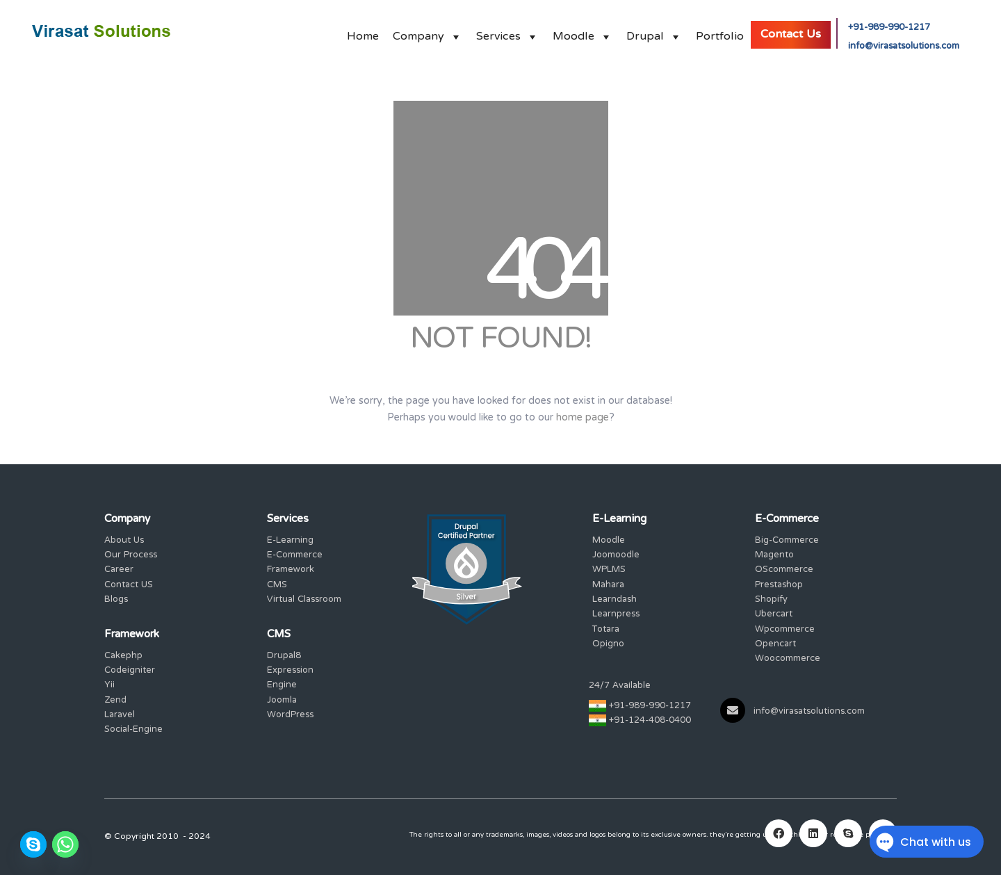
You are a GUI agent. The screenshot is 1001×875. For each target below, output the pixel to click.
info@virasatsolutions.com (903, 47)
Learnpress (616, 614)
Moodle (582, 33)
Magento (774, 555)
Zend (115, 701)
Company (427, 33)
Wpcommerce (785, 630)
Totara (605, 630)
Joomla (282, 701)
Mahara (608, 585)
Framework (290, 570)
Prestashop (779, 585)
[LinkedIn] (813, 833)
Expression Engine (290, 679)
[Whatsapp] (65, 844)
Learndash (614, 600)
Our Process (130, 555)
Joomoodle (616, 555)
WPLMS (609, 570)
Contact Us (790, 35)
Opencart (775, 644)
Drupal (654, 33)
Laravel (119, 715)
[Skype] (33, 844)
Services (507, 33)
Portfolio (720, 33)
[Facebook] (778, 833)
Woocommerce (787, 659)
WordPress (290, 715)
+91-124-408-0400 (650, 721)
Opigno (608, 644)
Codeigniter (129, 671)
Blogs (116, 600)
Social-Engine (133, 730)
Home (363, 33)
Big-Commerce (787, 541)
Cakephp (123, 656)
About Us (124, 541)
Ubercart (773, 614)
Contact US (128, 585)
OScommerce (784, 570)
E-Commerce (295, 555)
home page (582, 417)
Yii (109, 685)
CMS (277, 585)
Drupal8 (284, 656)
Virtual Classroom (304, 600)
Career (118, 570)
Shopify (771, 600)
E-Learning (290, 541)
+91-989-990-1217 (889, 28)
